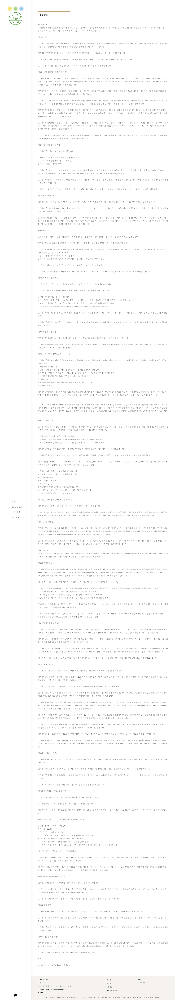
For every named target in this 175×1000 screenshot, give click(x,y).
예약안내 (110, 980)
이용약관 (110, 987)
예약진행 (15, 512)
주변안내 (15, 517)
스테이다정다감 (15, 507)
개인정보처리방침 (113, 990)
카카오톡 (143, 983)
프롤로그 (15, 501)
